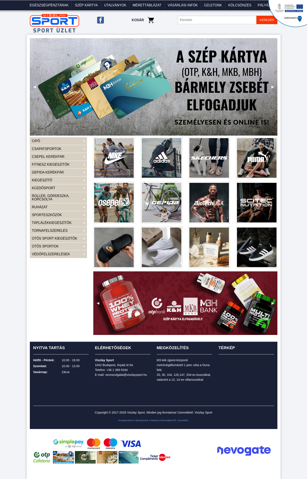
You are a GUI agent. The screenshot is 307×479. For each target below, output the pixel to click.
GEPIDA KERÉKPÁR (48, 172)
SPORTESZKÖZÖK (47, 215)
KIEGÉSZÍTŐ (42, 180)
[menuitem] (49, 5)
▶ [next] (274, 88)
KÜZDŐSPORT (43, 188)
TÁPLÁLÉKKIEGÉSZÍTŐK (52, 223)
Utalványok (115, 5)
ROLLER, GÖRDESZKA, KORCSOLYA (51, 197)
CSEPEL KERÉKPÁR (48, 156)
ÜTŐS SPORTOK (45, 246)
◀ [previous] (36, 88)
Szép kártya (86, 5)
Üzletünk (213, 5)
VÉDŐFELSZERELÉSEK (51, 254)
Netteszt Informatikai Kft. (164, 420)
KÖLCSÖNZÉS (239, 5)
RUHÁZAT (40, 207)
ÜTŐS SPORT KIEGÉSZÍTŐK (54, 238)
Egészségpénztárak (49, 5)
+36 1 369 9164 (117, 370)
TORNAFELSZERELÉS (50, 230)
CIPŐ (36, 141)
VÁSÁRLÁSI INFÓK (183, 5)
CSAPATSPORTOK (46, 149)
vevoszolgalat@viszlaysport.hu (126, 374)
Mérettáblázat (147, 5)
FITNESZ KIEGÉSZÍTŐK (51, 164)
